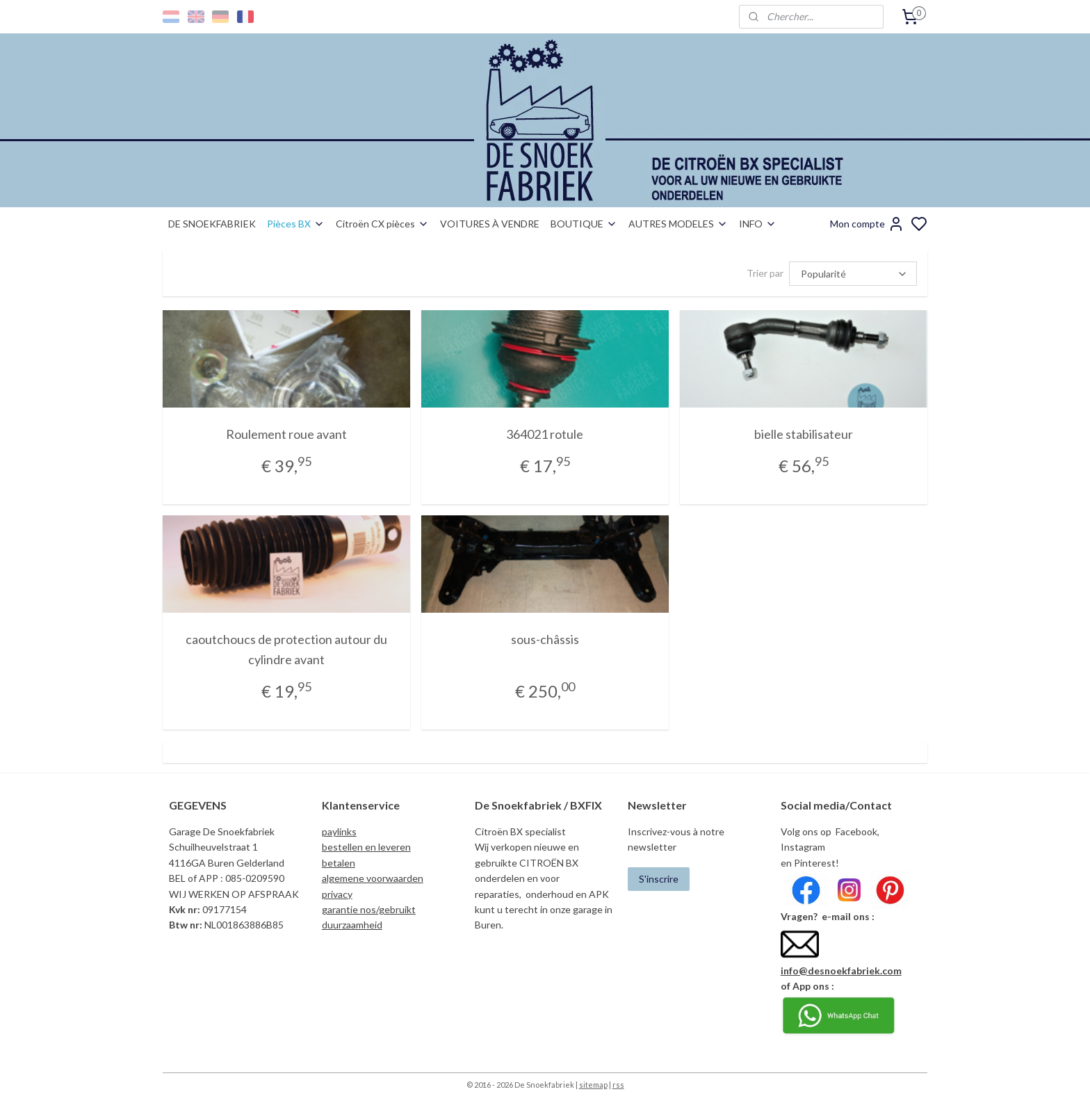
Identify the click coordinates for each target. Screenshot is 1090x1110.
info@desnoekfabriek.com (841, 970)
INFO (757, 224)
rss (618, 1084)
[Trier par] (853, 273)
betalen (338, 863)
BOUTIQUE (584, 224)
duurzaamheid (352, 925)
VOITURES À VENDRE (489, 224)
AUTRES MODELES (678, 224)
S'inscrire (658, 879)
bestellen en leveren (366, 847)
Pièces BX (296, 224)
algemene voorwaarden (372, 878)
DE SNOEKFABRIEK (212, 224)
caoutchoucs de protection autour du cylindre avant (286, 649)
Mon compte (867, 224)
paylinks (339, 831)
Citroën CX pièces (382, 224)
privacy (337, 894)
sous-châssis (545, 639)
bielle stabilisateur (803, 434)
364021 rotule (544, 434)
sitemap (593, 1084)
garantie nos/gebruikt (369, 909)
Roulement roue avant (286, 434)
